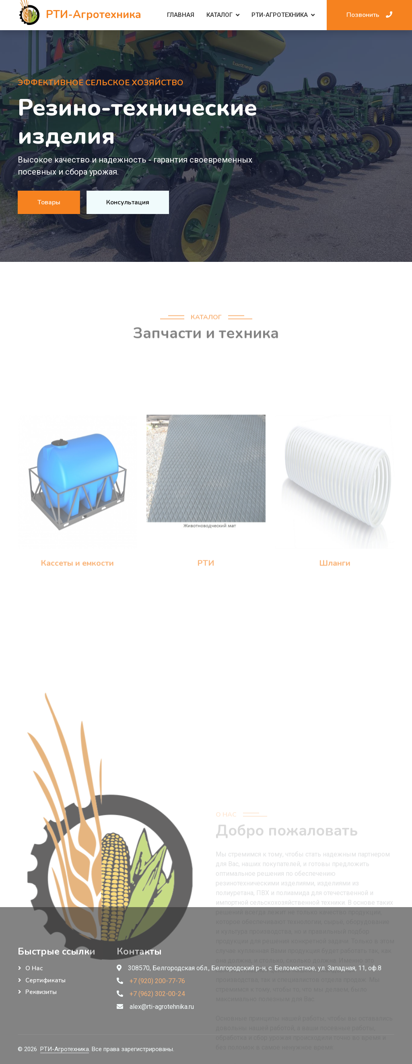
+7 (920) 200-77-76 (157, 981)
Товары (48, 202)
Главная (180, 15)
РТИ (205, 613)
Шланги (334, 613)
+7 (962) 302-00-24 (157, 994)
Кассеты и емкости (77, 613)
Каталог (219, 15)
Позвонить (369, 14)
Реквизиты (41, 992)
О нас (34, 968)
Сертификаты (45, 980)
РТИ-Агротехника (279, 15)
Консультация (128, 202)
